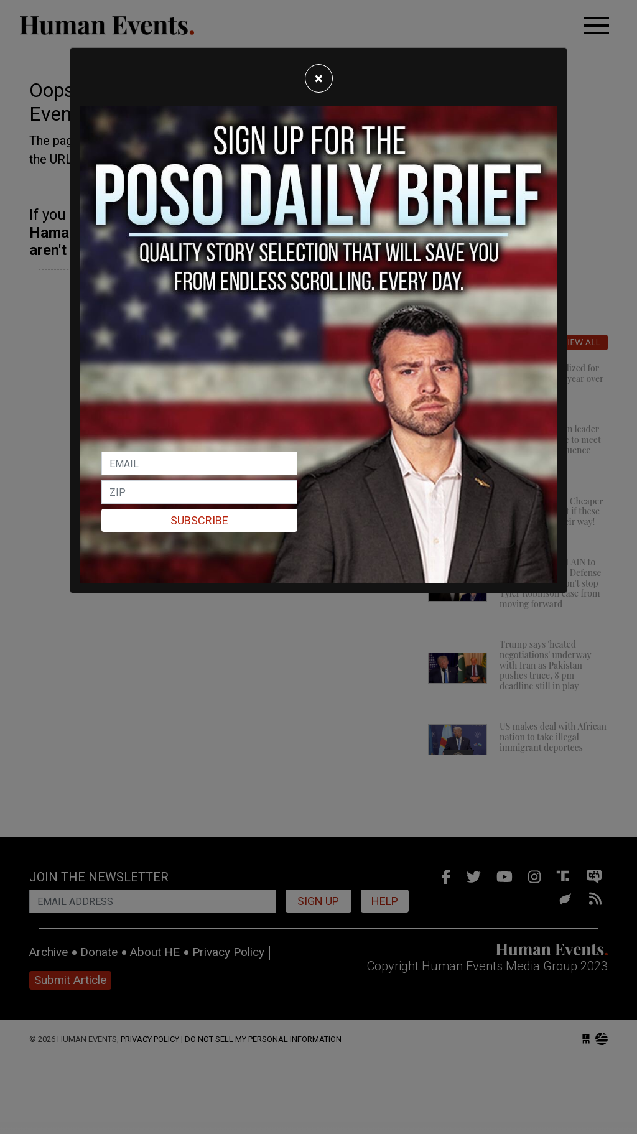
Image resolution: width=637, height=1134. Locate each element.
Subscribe (199, 520)
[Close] (319, 78)
